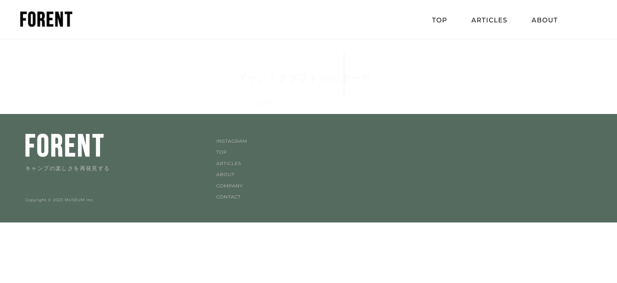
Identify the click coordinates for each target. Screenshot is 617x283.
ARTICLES (228, 163)
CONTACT (228, 197)
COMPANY (229, 186)
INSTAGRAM (231, 141)
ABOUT (225, 174)
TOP (221, 152)
